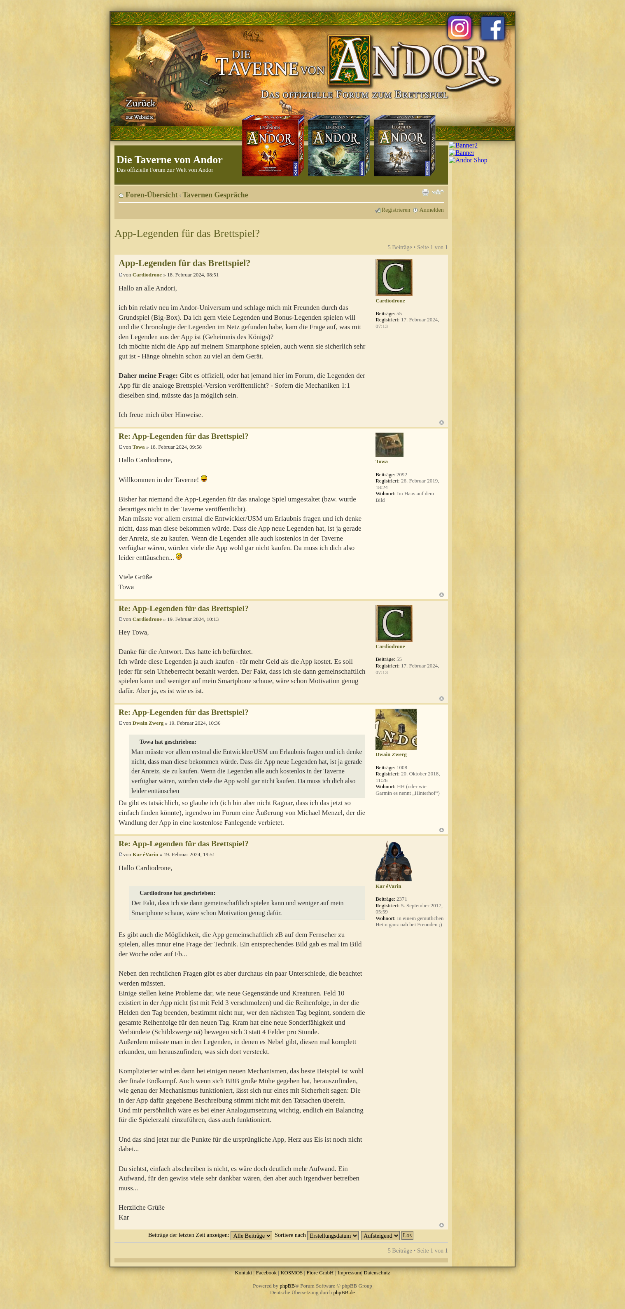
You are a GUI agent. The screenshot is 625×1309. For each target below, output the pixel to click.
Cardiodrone (147, 275)
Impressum (349, 1272)
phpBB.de (344, 1292)
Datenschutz (377, 1272)
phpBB (287, 1286)
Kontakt (243, 1272)
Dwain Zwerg (148, 723)
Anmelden (431, 209)
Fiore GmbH (319, 1272)
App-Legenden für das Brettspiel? (187, 233)
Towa (139, 447)
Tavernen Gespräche (215, 195)
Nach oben (441, 422)
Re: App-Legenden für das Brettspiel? (184, 436)
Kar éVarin (145, 854)
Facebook (266, 1272)
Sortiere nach (317, 1235)
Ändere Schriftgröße (438, 192)
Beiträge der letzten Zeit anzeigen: (210, 1235)
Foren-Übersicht (152, 195)
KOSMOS (291, 1272)
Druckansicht (425, 192)
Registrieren (396, 209)
